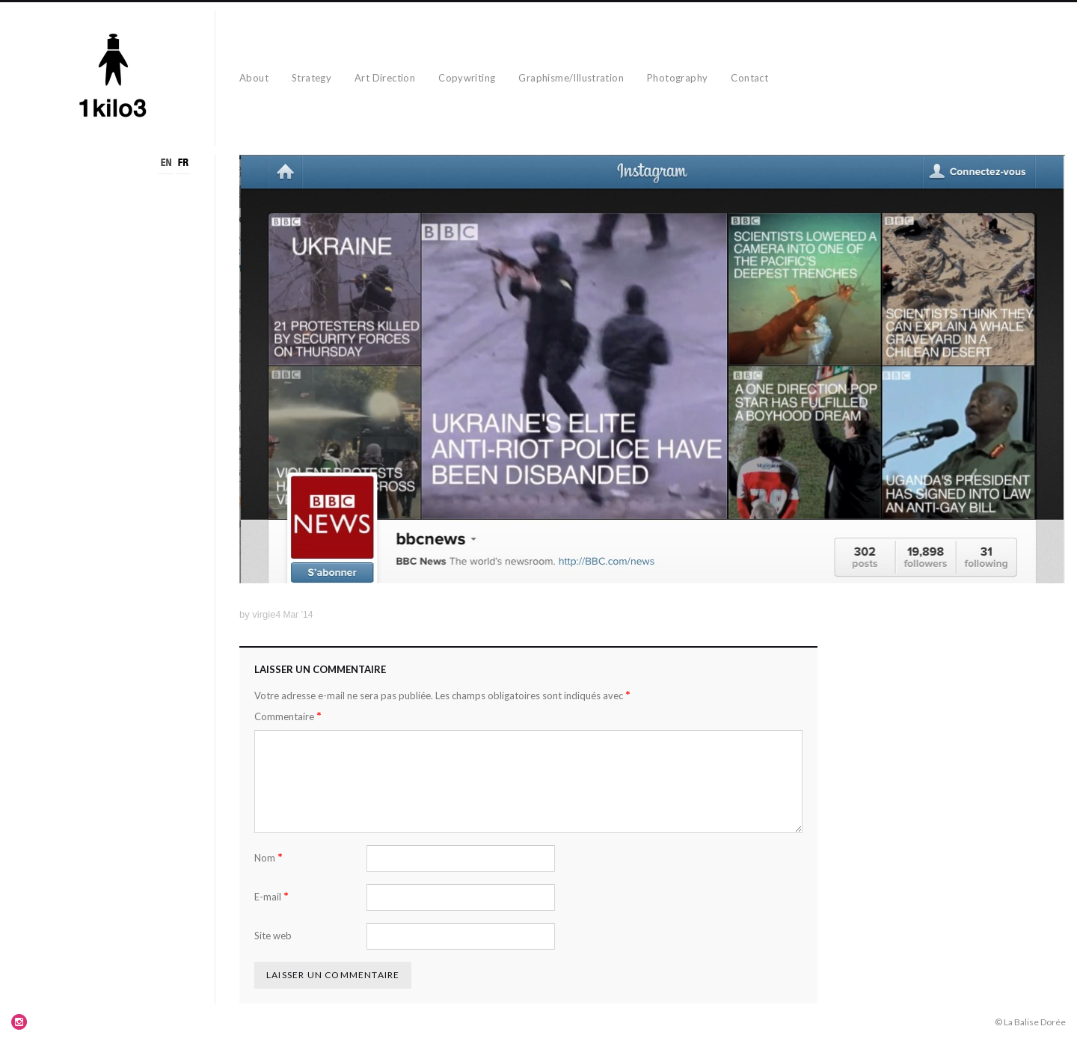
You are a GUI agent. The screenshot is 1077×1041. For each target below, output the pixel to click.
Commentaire (288, 716)
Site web (273, 936)
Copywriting (466, 78)
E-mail (271, 896)
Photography (677, 78)
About (254, 78)
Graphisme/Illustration (571, 78)
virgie (263, 614)
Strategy (311, 78)
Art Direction (385, 78)
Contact (749, 78)
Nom (268, 857)
